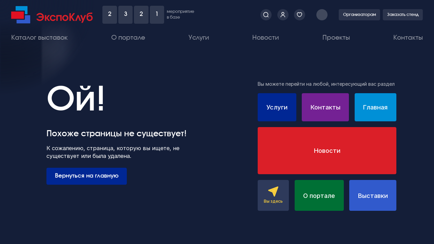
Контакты (408, 38)
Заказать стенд (403, 15)
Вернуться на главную (87, 176)
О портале (128, 38)
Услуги (199, 38)
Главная (375, 107)
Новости (265, 38)
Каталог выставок (39, 38)
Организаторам (359, 15)
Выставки (373, 195)
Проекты (336, 38)
